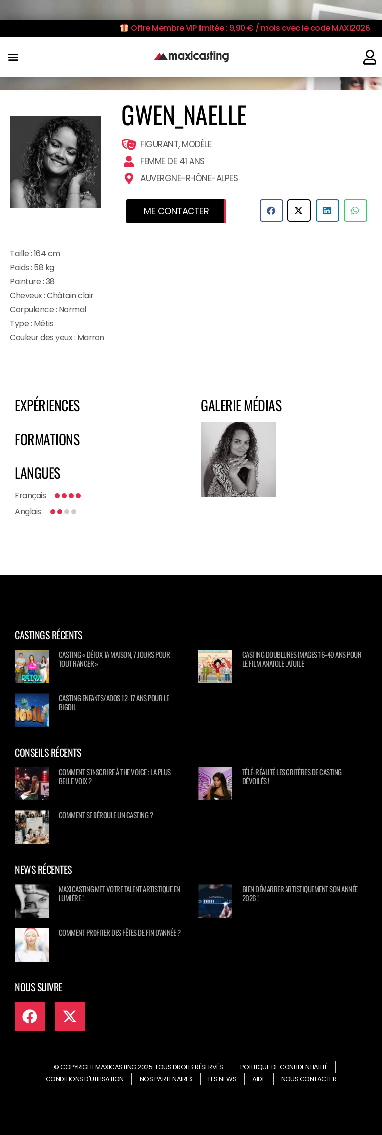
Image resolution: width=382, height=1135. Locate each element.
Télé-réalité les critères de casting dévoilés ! (292, 776)
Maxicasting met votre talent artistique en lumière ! (119, 893)
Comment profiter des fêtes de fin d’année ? (120, 932)
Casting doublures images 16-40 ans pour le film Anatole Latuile (302, 659)
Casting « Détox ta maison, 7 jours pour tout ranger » (114, 659)
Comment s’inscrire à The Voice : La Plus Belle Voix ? (115, 776)
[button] (13, 57)
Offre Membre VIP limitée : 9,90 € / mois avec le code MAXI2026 (245, 28)
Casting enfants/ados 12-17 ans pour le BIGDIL (114, 702)
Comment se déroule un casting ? (106, 814)
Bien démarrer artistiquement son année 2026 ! (300, 893)
